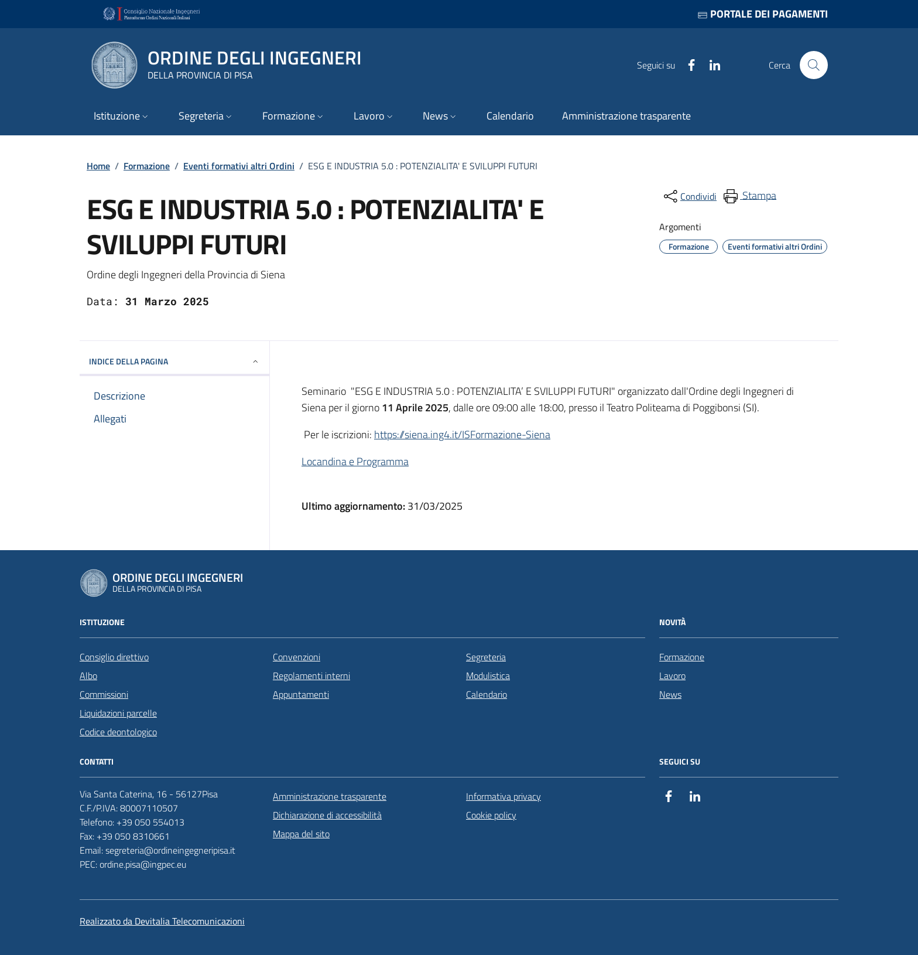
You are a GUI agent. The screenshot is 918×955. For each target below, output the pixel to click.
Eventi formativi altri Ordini (238, 166)
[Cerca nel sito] (814, 65)
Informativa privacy (503, 796)
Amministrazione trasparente (329, 796)
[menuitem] (748, 196)
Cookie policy (491, 815)
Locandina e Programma (355, 461)
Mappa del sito (301, 834)
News (670, 694)
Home (98, 166)
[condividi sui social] (689, 196)
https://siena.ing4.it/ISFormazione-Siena (462, 434)
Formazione (147, 166)
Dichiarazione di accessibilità (327, 815)
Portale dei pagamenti (762, 14)
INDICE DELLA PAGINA (174, 361)
